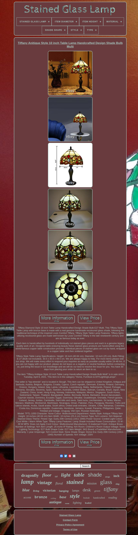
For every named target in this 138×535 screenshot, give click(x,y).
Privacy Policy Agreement (70, 524)
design (107, 477)
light (65, 475)
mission (92, 483)
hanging (63, 491)
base (63, 497)
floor (46, 475)
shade (95, 475)
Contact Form (70, 520)
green (97, 490)
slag (117, 484)
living (36, 490)
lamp (27, 481)
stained (74, 482)
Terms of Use (70, 529)
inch (116, 476)
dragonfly (30, 475)
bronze (41, 497)
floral (59, 483)
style (75, 496)
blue (26, 490)
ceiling (53, 498)
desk (87, 489)
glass (106, 482)
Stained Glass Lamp (70, 515)
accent (27, 497)
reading (112, 497)
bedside (86, 498)
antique (55, 502)
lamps (75, 490)
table (79, 475)
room (67, 503)
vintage (44, 482)
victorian (49, 490)
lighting (77, 502)
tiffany (111, 489)
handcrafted (99, 497)
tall (56, 476)
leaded (88, 503)
